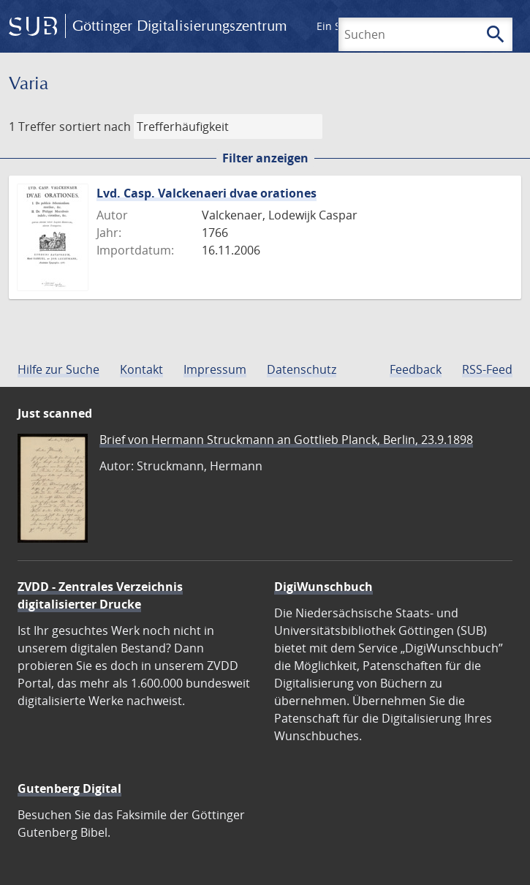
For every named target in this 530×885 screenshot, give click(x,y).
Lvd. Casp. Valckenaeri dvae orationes (206, 193)
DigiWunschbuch (323, 587)
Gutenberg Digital (69, 788)
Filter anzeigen (265, 158)
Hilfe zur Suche (58, 369)
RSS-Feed (487, 369)
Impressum (214, 369)
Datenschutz (301, 369)
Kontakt (141, 369)
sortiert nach (95, 126)
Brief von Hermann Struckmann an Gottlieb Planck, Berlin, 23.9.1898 (286, 440)
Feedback (416, 369)
